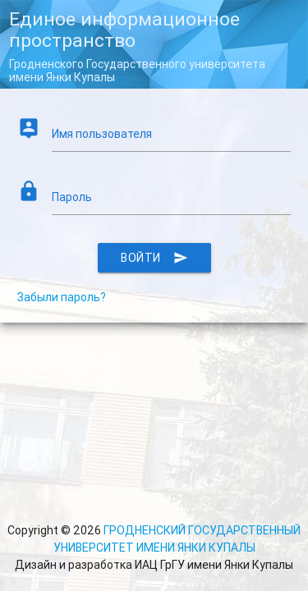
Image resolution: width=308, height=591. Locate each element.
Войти (154, 269)
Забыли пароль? (70, 309)
